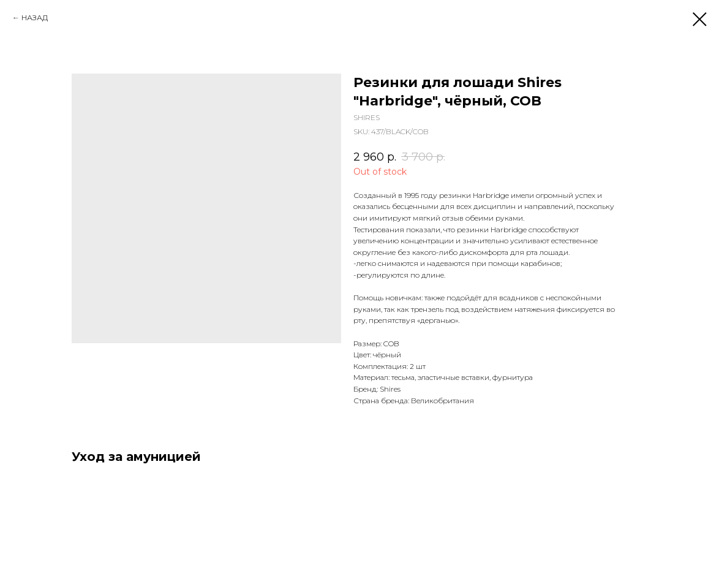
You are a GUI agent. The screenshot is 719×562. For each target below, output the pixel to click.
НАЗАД (34, 17)
